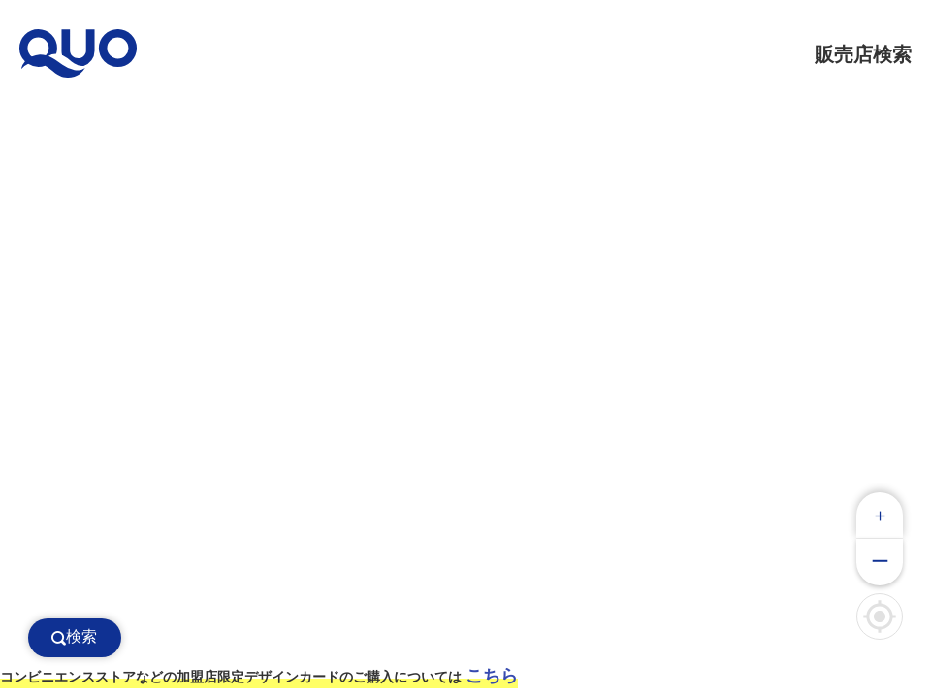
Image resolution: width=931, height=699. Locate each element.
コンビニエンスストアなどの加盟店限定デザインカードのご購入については (259, 675)
